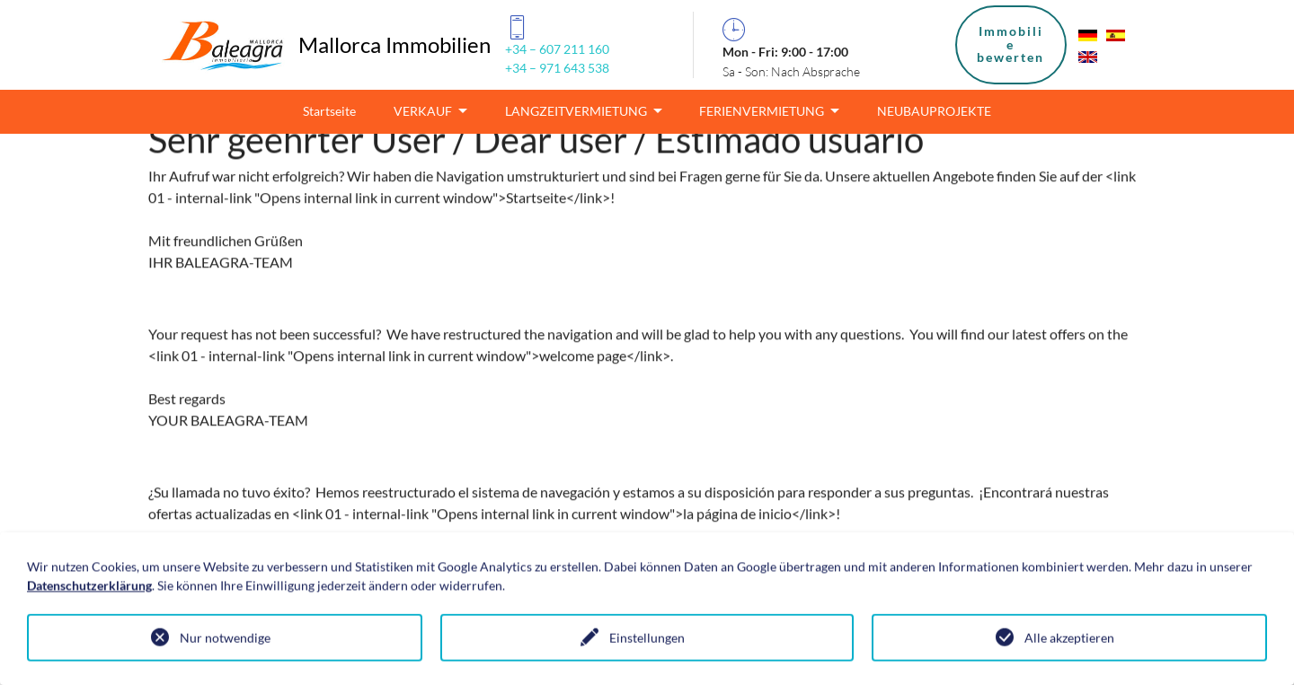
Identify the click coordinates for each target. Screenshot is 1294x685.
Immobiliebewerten (1010, 44)
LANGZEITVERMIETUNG (577, 111)
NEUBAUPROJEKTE (934, 111)
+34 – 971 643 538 (557, 67)
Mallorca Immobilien (394, 44)
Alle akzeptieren (1069, 638)
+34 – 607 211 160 (557, 49)
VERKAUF (424, 111)
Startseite (329, 111)
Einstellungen (647, 638)
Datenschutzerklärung (89, 585)
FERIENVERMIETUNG (763, 111)
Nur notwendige (225, 638)
